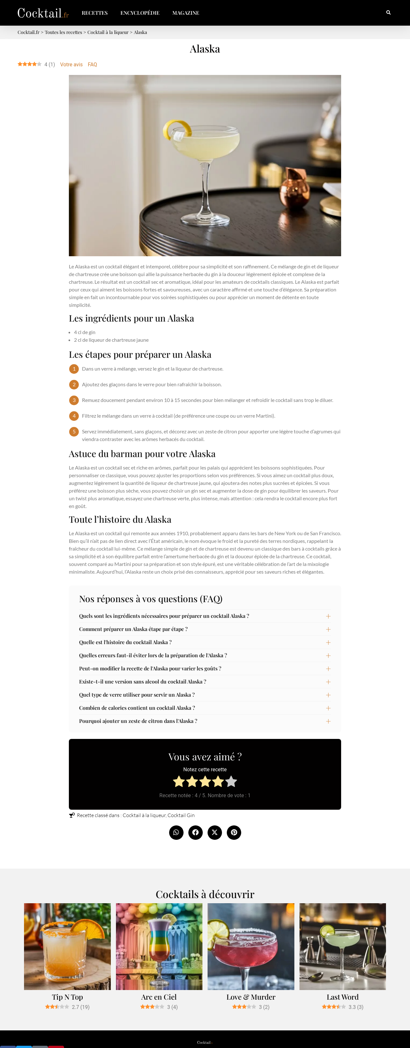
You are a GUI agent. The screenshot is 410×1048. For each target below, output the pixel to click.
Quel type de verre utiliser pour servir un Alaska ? (137, 694)
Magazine (185, 13)
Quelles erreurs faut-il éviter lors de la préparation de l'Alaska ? (153, 655)
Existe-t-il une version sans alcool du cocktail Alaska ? (142, 681)
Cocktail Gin (181, 815)
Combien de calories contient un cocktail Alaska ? (137, 707)
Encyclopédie (140, 13)
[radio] (179, 782)
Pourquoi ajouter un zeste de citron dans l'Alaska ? (138, 720)
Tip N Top (67, 997)
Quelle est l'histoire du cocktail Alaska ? (125, 642)
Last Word (343, 997)
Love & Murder (250, 997)
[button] (388, 13)
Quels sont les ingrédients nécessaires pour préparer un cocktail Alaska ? (164, 615)
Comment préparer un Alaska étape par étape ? (133, 629)
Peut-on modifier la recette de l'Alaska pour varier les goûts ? (150, 668)
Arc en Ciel (159, 997)
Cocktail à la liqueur (144, 815)
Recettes (95, 13)
